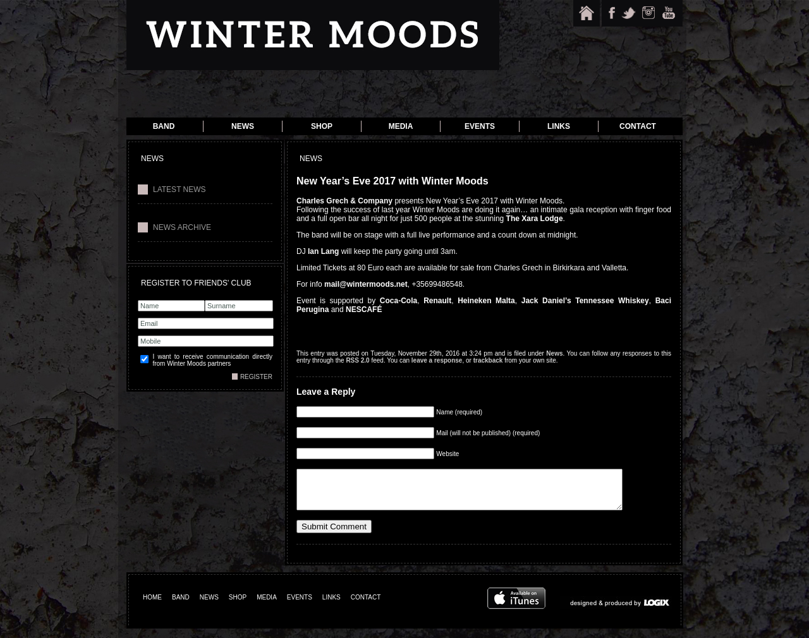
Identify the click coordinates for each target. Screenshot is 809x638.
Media (401, 126)
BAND (181, 606)
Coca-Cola (398, 300)
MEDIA (267, 606)
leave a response (437, 360)
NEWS (209, 606)
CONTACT (366, 606)
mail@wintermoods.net (366, 284)
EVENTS (299, 606)
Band (164, 126)
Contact (637, 126)
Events (480, 126)
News (242, 126)
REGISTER (256, 376)
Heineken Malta (486, 300)
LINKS (331, 606)
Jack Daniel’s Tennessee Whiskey (585, 300)
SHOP (237, 606)
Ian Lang (323, 251)
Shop (321, 126)
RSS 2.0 (357, 360)
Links (558, 126)
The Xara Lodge (534, 218)
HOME (152, 606)
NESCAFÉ (364, 309)
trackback (488, 360)
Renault (437, 300)
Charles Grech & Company (344, 200)
